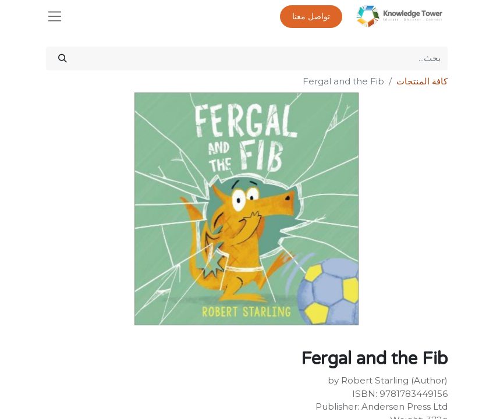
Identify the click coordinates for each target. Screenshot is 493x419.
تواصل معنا (311, 17)
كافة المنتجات (422, 81)
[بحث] (62, 58)
